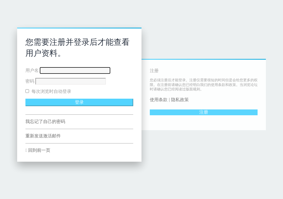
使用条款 (158, 99)
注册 (203, 112)
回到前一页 (39, 150)
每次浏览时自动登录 (48, 91)
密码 (29, 81)
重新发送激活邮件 (43, 135)
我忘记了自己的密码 (45, 121)
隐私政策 (180, 99)
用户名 (32, 70)
